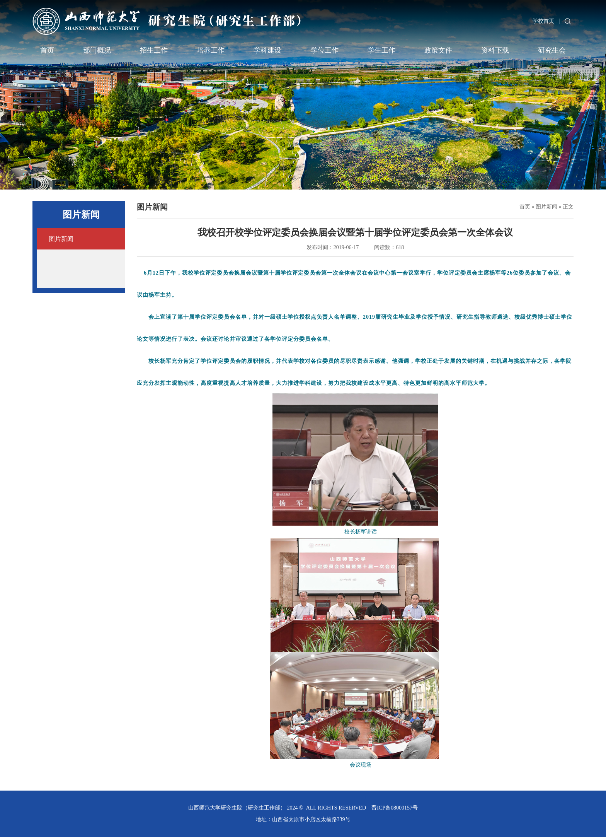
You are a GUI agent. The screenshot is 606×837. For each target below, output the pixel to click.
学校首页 (543, 21)
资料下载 (495, 50)
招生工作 (154, 50)
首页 (47, 50)
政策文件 (438, 50)
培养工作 (211, 50)
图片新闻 (546, 207)
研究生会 (552, 50)
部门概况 (97, 50)
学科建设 (267, 50)
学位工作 (325, 50)
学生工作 (381, 50)
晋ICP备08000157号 (394, 808)
